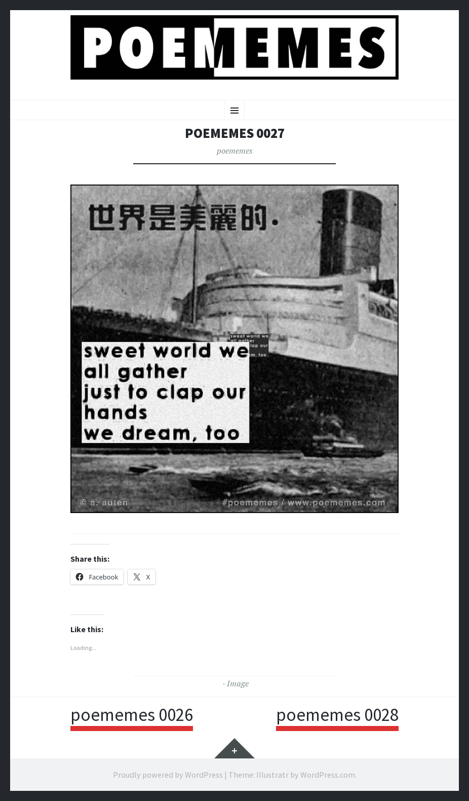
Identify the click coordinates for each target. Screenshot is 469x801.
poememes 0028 (337, 715)
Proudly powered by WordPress (168, 775)
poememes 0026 (131, 715)
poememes (235, 150)
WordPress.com (327, 775)
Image (238, 683)
